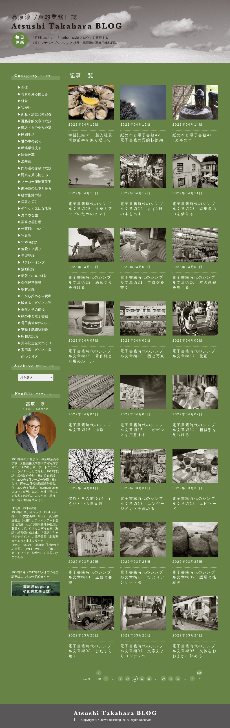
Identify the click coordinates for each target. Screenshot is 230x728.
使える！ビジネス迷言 (36, 303)
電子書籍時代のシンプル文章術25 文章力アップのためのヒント (91, 209)
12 (142, 679)
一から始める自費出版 (36, 296)
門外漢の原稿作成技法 (36, 169)
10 (127, 679)
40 (178, 679)
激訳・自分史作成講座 (36, 128)
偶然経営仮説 (31, 282)
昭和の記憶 (29, 336)
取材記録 (28, 289)
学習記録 (28, 255)
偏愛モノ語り (31, 249)
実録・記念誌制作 (34, 329)
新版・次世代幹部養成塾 (36, 115)
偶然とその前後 (33, 309)
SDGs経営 (29, 242)
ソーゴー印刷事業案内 (36, 182)
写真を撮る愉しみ (34, 175)
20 (163, 679)
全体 (24, 87)
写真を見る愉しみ (34, 94)
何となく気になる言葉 (36, 209)
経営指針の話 (31, 195)
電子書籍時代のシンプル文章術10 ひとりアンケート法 (142, 577)
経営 (24, 101)
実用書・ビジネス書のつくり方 (36, 350)
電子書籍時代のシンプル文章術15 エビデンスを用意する (142, 430)
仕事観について (33, 229)
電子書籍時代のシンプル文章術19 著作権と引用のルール (91, 356)
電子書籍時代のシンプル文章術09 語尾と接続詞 (194, 577)
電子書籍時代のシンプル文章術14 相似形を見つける (194, 430)
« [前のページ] (106, 679)
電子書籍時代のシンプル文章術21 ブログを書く (142, 282)
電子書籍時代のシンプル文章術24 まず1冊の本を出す (142, 209)
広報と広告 (29, 202)
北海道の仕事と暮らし (36, 189)
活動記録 (28, 269)
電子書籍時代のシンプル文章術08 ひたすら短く (91, 651)
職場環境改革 (31, 148)
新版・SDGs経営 (34, 276)
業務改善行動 (31, 222)
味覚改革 (28, 155)
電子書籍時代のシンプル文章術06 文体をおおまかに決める (194, 651)
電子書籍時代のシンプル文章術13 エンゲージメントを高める (142, 503)
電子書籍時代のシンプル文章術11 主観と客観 (91, 577)
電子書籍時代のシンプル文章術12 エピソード (194, 503)
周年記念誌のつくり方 (36, 344)
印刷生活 (28, 134)
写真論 (26, 235)
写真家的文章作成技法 (36, 121)
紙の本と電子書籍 (34, 316)
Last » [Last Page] (199, 674)
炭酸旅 (26, 161)
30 (170, 679)
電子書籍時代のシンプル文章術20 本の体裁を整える (194, 282)
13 (149, 679)
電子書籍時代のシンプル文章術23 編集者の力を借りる (194, 209)
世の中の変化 (31, 141)
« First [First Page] (99, 674)
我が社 (26, 107)
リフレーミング (33, 262)
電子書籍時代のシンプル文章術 (36, 323)
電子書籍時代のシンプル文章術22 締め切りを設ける (91, 282)
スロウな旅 (29, 215)
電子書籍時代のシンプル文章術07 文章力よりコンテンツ (142, 651)
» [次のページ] (192, 679)
